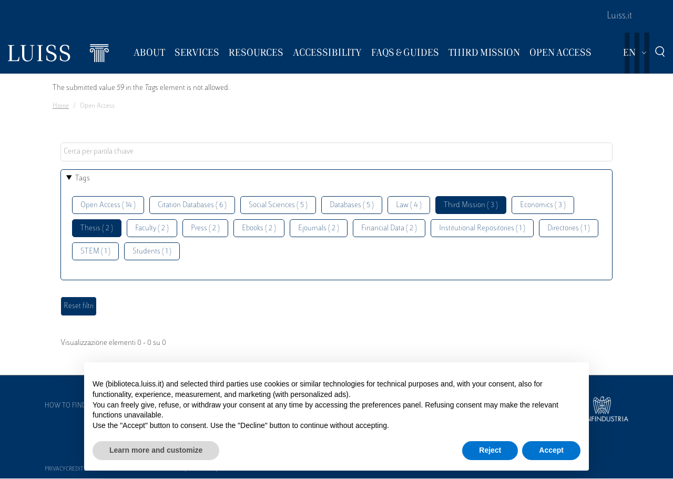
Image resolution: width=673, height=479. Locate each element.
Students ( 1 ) (151, 252)
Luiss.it (619, 16)
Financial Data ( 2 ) (389, 228)
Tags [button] (82, 178)
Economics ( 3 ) (543, 205)
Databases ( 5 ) (352, 205)
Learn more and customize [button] (155, 450)
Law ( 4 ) (409, 205)
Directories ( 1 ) (568, 228)
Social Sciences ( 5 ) (278, 205)
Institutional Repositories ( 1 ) (482, 228)
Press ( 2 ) (205, 228)
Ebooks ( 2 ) (259, 228)
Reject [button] (490, 450)
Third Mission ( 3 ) (471, 205)
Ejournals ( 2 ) (318, 228)
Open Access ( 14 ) (108, 205)
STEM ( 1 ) (95, 252)
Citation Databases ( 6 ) (192, 205)
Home (61, 106)
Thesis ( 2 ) (96, 228)
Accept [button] (551, 450)
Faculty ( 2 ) (152, 228)
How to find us (70, 406)
